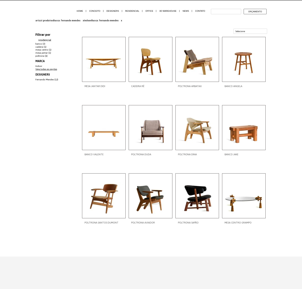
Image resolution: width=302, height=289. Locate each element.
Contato (200, 11)
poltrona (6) (41, 56)
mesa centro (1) (43, 49)
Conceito (94, 11)
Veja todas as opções (46, 69)
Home (80, 11)
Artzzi (51, 9)
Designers (113, 11)
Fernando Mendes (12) (46, 79)
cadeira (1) (40, 47)
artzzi (38, 20)
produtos (48, 20)
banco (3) (40, 43)
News (186, 11)
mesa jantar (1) (43, 52)
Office (149, 11)
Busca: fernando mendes (67, 20)
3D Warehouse (167, 11)
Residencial (132, 11)
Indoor (87, 20)
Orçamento (255, 11)
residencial (44, 40)
